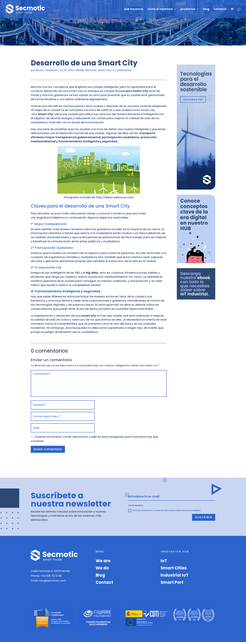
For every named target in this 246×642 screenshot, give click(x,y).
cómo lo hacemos (160, 9)
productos (187, 9)
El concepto (124, 91)
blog (206, 9)
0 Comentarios (122, 70)
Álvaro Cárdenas (46, 70)
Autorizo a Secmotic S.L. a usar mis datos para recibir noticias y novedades (164, 510)
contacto (220, 9)
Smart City (104, 70)
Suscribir (203, 517)
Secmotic (91, 70)
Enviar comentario (48, 449)
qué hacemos (133, 9)
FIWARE (79, 70)
